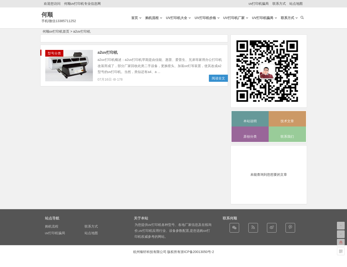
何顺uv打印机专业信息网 (82, 3)
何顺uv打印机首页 (56, 31)
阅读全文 (218, 78)
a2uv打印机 (81, 31)
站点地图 (296, 3)
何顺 (47, 14)
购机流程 (51, 226)
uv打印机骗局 (259, 3)
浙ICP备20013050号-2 (197, 252)
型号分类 (54, 53)
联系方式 (279, 3)
